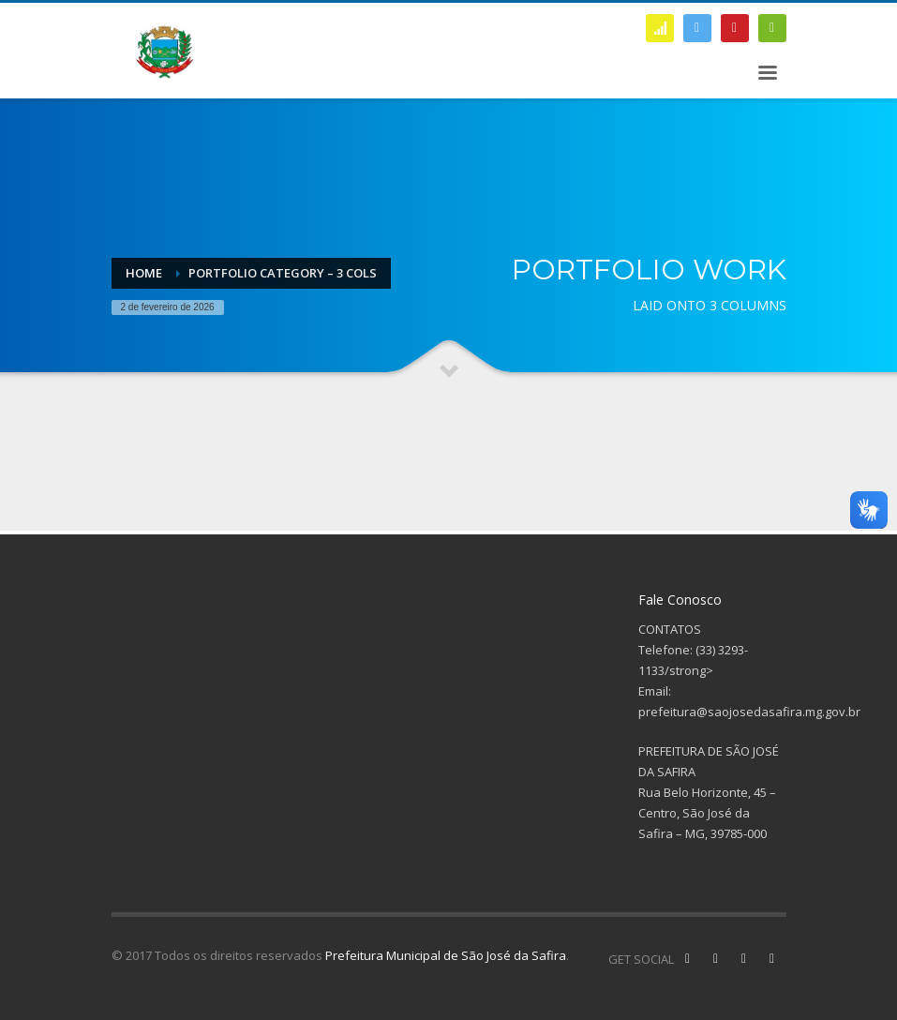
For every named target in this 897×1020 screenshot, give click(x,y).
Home (144, 272)
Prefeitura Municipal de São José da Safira (445, 955)
